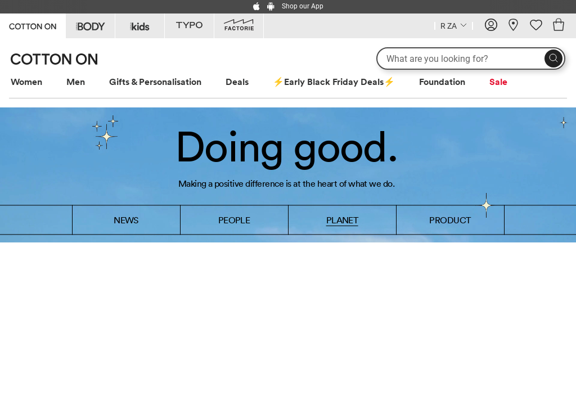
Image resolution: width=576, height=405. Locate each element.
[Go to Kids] (139, 26)
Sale (498, 81)
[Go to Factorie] (238, 26)
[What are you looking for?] (470, 58)
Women (26, 81)
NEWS (126, 220)
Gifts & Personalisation (155, 81)
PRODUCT (449, 220)
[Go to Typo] (189, 26)
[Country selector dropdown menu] (453, 24)
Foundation (442, 81)
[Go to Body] (90, 26)
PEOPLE (234, 220)
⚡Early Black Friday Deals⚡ (334, 81)
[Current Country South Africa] (453, 27)
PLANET (342, 220)
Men (75, 81)
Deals (237, 81)
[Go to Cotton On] (32, 25)
